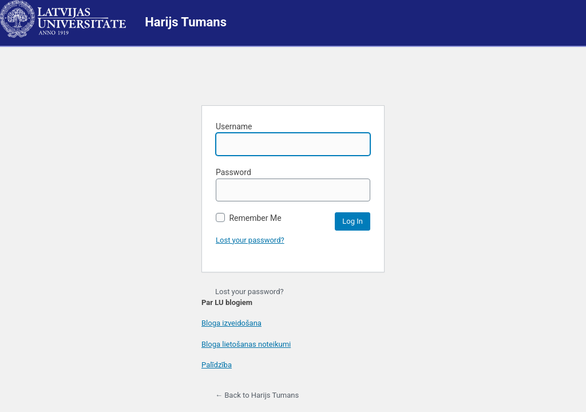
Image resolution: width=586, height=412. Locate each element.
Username (293, 139)
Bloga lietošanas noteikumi (246, 344)
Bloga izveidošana (231, 323)
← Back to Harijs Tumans (257, 395)
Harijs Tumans (186, 22)
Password (293, 184)
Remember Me (249, 218)
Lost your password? (250, 240)
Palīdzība (216, 364)
